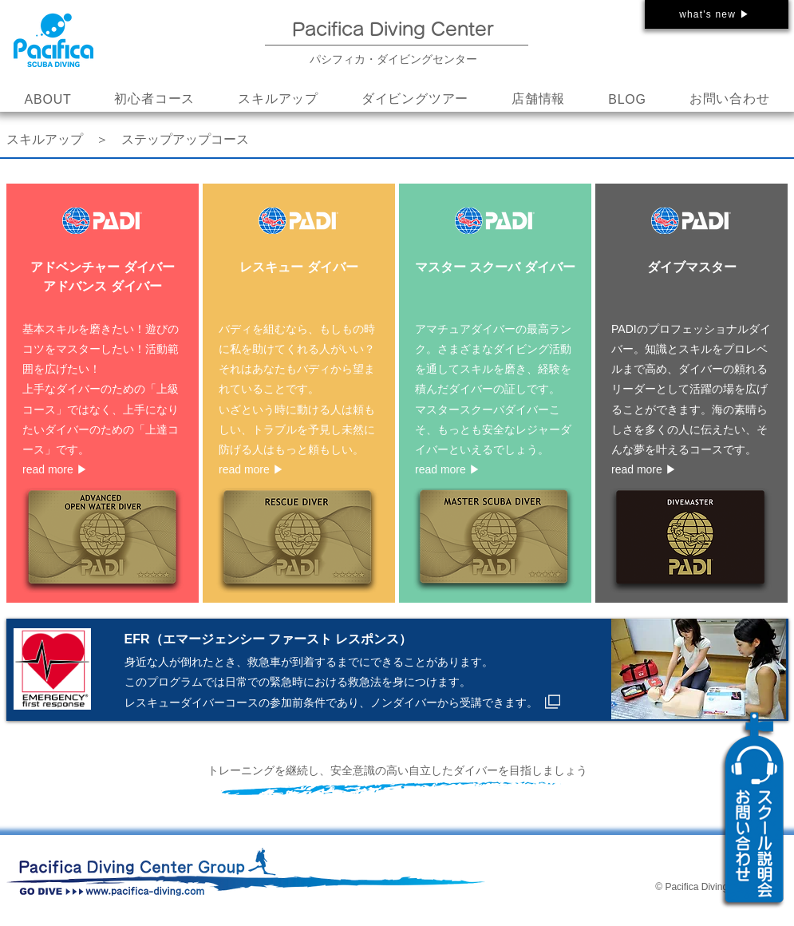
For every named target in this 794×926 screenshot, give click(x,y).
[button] (278, 100)
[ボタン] (102, 391)
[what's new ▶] (716, 14)
